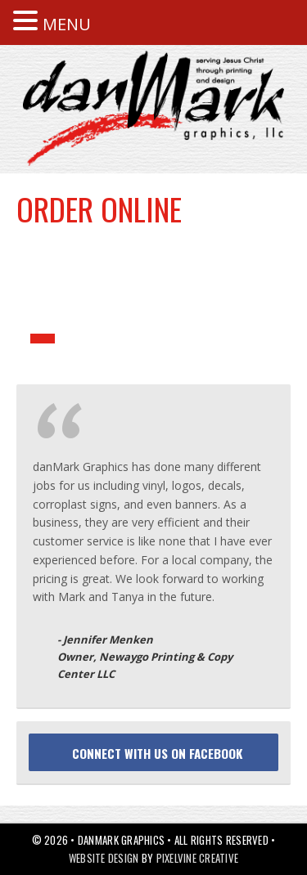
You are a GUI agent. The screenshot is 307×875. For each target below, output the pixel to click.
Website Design (104, 858)
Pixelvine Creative (197, 858)
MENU (67, 24)
